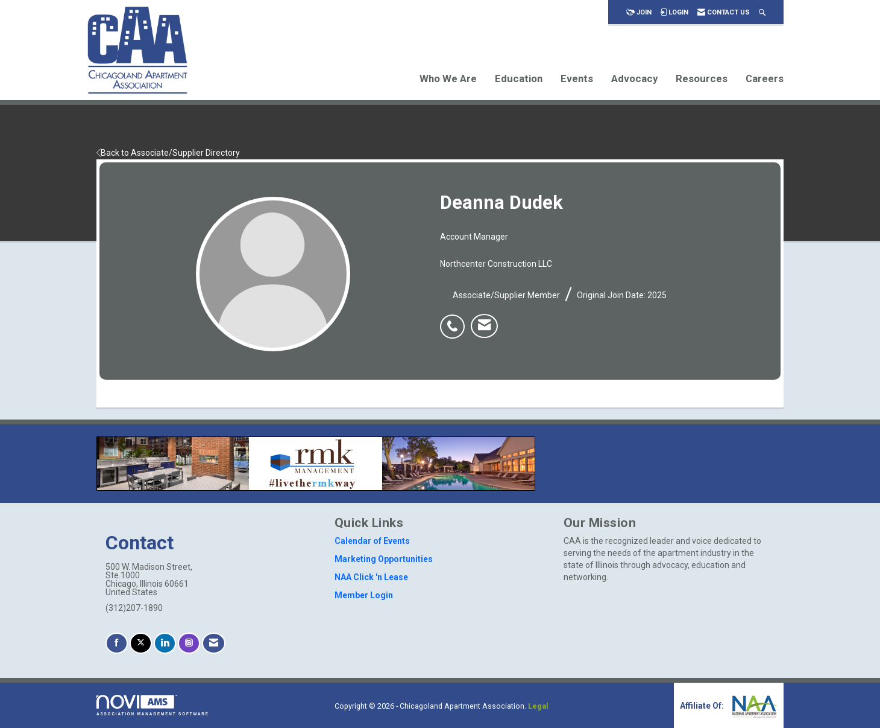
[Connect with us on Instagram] (189, 643)
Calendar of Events (372, 541)
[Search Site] (762, 12)
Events (577, 78)
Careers (765, 78)
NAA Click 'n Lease (371, 577)
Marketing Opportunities (384, 559)
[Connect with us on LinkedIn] (165, 643)
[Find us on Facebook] (116, 643)
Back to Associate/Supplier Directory (168, 153)
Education (518, 78)
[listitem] (455, 320)
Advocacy (634, 78)
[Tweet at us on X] (141, 643)
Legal (538, 705)
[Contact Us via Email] (213, 643)
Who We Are (448, 78)
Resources (702, 78)
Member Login (364, 595)
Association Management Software (152, 705)
